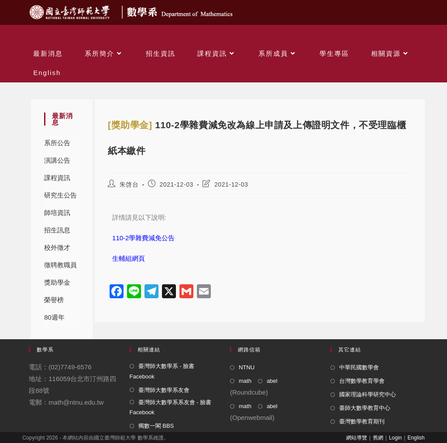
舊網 (378, 438)
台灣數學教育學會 (362, 381)
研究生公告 (60, 195)
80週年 (54, 317)
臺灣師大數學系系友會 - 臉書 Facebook (171, 407)
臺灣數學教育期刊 (362, 421)
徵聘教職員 (60, 265)
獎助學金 (57, 282)
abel (272, 381)
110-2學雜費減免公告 (143, 238)
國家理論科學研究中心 (367, 394)
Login (395, 438)
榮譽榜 (54, 299)
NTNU (246, 367)
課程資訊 (57, 177)
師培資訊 (57, 212)
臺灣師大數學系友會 (163, 390)
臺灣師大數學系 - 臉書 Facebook (162, 371)
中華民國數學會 (359, 367)
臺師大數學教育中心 (364, 408)
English (415, 438)
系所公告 (57, 143)
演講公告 (57, 160)
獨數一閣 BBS (156, 426)
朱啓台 (129, 184)
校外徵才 (57, 247)
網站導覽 (356, 438)
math (245, 381)
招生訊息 (57, 230)
